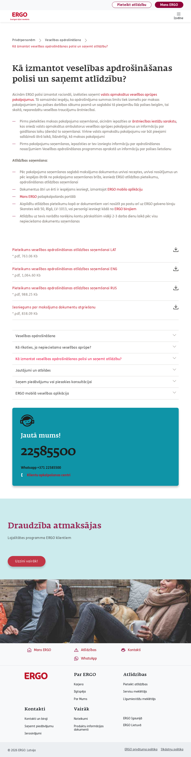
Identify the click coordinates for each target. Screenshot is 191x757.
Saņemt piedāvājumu (39, 726)
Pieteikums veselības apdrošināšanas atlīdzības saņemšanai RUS (64, 288)
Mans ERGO (169, 5)
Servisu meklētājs (135, 691)
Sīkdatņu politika (172, 749)
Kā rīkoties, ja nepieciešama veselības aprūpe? (53, 347)
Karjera (78, 684)
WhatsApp (85, 658)
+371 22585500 (49, 468)
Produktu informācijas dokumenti (89, 728)
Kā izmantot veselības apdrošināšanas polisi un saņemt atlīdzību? (60, 46)
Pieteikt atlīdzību (131, 5)
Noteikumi (81, 719)
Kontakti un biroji (36, 719)
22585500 (48, 451)
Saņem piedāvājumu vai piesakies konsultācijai (54, 382)
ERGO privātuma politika (141, 749)
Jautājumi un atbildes (33, 370)
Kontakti (131, 650)
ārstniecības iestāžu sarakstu (154, 121)
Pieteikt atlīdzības (135, 684)
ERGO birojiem (125, 209)
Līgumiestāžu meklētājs (139, 699)
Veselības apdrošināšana (63, 40)
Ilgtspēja (80, 691)
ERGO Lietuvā (132, 725)
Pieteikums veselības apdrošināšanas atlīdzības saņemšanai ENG (64, 269)
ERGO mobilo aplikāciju (125, 189)
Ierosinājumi (33, 733)
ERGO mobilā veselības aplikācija (42, 393)
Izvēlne (178, 16)
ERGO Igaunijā (132, 718)
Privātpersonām (23, 40)
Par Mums (80, 699)
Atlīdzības (85, 650)
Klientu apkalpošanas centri (48, 475)
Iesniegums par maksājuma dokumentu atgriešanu (54, 307)
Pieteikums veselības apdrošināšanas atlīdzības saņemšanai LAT (64, 250)
